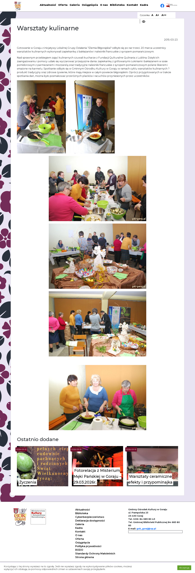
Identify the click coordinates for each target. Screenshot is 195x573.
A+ (157, 15)
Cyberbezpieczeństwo (89, 517)
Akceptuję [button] (184, 567)
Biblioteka (117, 5)
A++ (163, 15)
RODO (79, 549)
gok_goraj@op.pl (146, 528)
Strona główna (84, 557)
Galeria (75, 5)
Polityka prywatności (88, 546)
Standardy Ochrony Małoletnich (95, 553)
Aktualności (48, 5)
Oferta (62, 5)
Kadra (144, 5)
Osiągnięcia (90, 5)
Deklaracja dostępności (90, 520)
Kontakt (132, 5)
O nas (104, 5)
